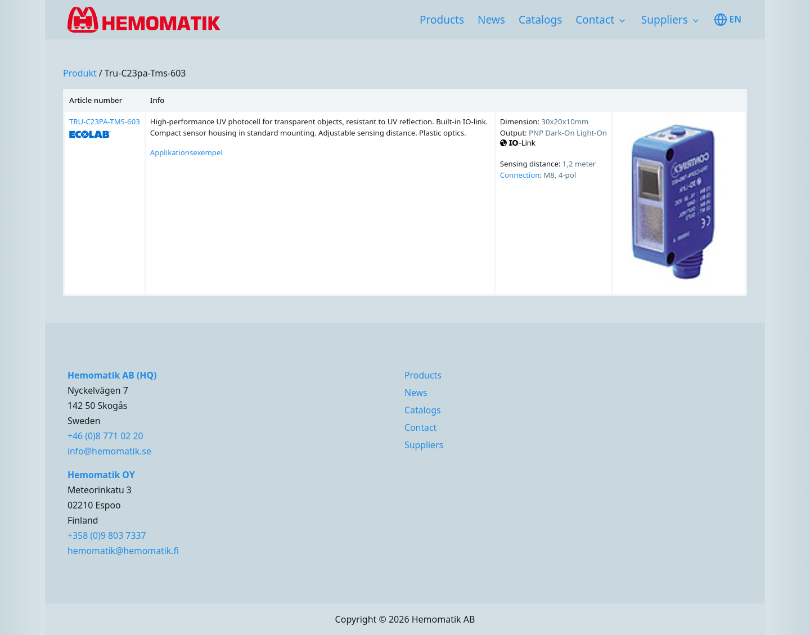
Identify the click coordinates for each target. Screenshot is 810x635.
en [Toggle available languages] (727, 19)
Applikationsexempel (186, 152)
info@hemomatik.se (109, 451)
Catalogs (540, 19)
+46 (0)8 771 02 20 (105, 436)
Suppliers (664, 19)
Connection (520, 175)
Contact (594, 19)
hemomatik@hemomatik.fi (123, 550)
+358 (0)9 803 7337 (107, 535)
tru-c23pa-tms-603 (145, 73)
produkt (80, 73)
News (491, 19)
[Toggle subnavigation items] (622, 20)
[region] (405, 192)
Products (442, 19)
